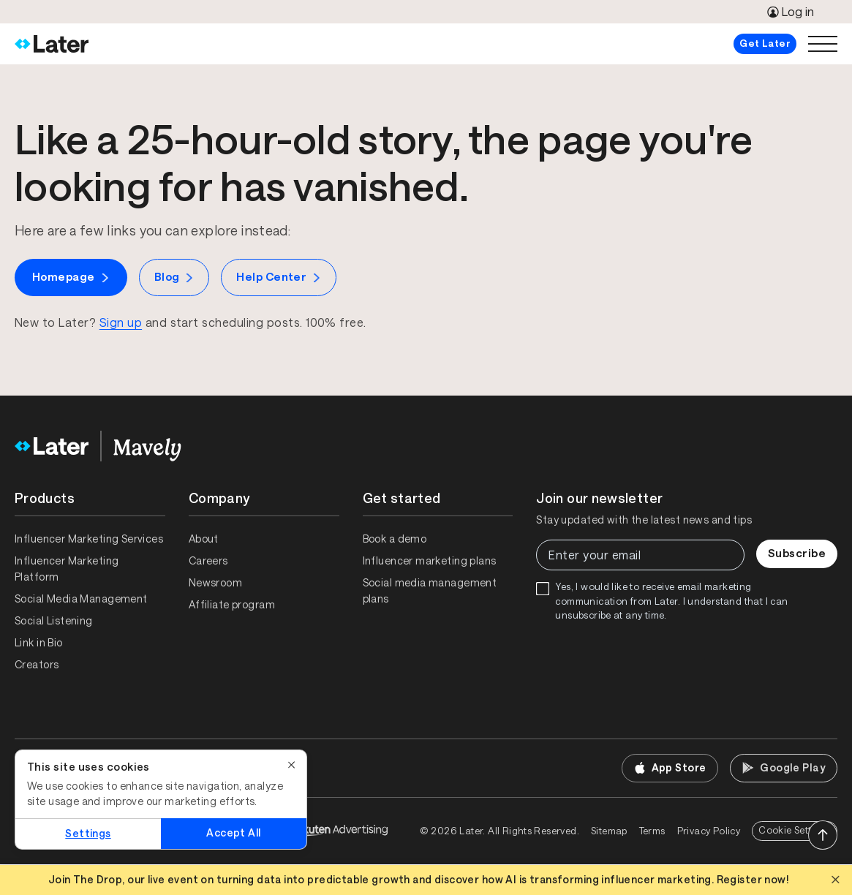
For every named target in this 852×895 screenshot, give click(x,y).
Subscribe (797, 553)
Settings (87, 833)
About (204, 539)
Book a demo (395, 539)
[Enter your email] (640, 555)
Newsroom (215, 583)
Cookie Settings (794, 830)
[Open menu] (822, 44)
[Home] (51, 44)
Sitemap (609, 831)
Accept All (233, 833)
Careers (208, 561)
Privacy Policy (708, 831)
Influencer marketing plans (430, 561)
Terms (652, 831)
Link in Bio (39, 643)
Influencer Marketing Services (89, 539)
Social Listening (54, 621)
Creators (37, 665)
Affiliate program (232, 605)
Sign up (120, 322)
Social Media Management (81, 599)
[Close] (291, 764)
